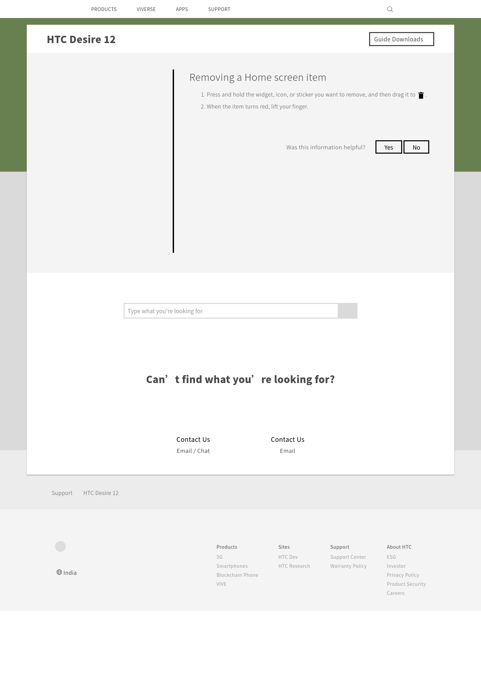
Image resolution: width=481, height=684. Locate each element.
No (416, 154)
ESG (349, 567)
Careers (353, 604)
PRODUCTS (106, 9)
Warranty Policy (304, 576)
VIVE (171, 594)
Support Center (304, 567)
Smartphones (181, 576)
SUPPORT (231, 9)
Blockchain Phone (187, 585)
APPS (191, 9)
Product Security (365, 594)
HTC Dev (241, 567)
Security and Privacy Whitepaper (385, 613)
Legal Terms (410, 651)
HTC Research (247, 576)
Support (64, 503)
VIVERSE (152, 9)
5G (168, 567)
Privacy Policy (361, 585)
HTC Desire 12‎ (107, 503)
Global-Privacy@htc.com (390, 667)
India (70, 583)
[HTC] (63, 9)
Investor (354, 576)
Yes (387, 154)
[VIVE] (417, 9)
